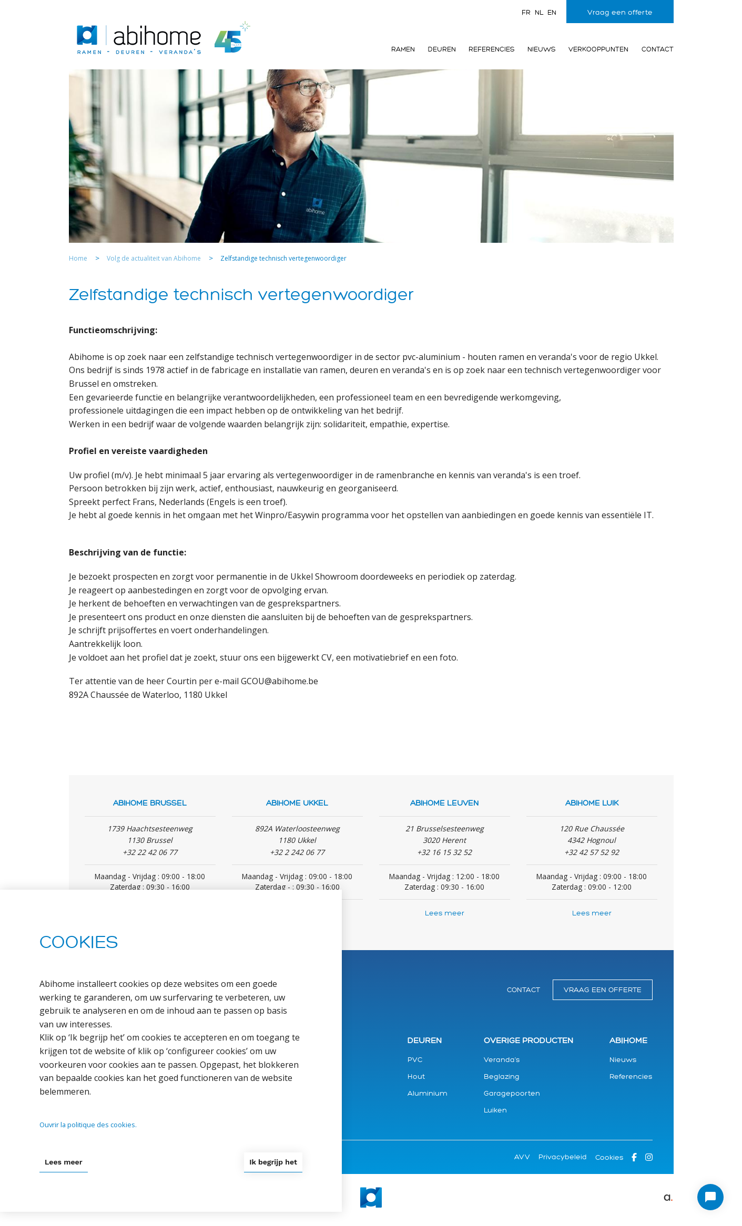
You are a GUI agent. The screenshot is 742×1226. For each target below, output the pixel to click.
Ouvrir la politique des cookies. (88, 1124)
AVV (522, 1157)
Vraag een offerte (620, 12)
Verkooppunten (598, 49)
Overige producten (528, 1040)
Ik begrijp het (273, 1162)
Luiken (495, 1110)
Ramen (403, 49)
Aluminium (428, 1093)
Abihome (628, 1040)
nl (539, 12)
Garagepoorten (512, 1093)
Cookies (609, 1157)
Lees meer (444, 913)
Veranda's (502, 1060)
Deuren (442, 49)
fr (526, 12)
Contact (658, 49)
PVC (415, 1060)
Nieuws (541, 49)
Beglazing (502, 1076)
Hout (416, 1076)
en (551, 12)
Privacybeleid (562, 1157)
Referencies (491, 49)
